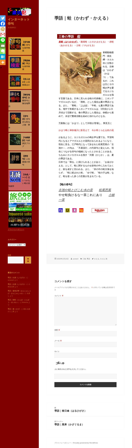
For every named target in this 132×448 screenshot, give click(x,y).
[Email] (3, 46)
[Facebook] (3, 23)
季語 (88, 259)
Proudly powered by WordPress (85, 443)
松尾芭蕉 (105, 190)
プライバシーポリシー (16, 229)
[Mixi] (3, 29)
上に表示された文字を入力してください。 (70, 369)
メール (58, 341)
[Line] (3, 40)
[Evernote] (3, 51)
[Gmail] (3, 34)
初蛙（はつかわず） (68, 41)
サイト (57, 351)
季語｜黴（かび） (14, 309)
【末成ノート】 (26, 176)
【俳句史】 (25, 117)
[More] (3, 62)
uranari (75, 259)
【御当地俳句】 (26, 96)
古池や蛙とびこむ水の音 (76, 190)
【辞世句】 (25, 157)
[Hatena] (3, 57)
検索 (9, 255)
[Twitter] (3, 18)
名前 (57, 330)
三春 (84, 259)
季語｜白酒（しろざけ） (17, 277)
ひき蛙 (84, 105)
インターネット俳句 (19, 21)
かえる (96, 259)
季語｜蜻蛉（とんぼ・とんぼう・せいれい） (18, 301)
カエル (102, 259)
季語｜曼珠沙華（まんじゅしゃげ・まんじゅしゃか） (19, 292)
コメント (59, 295)
